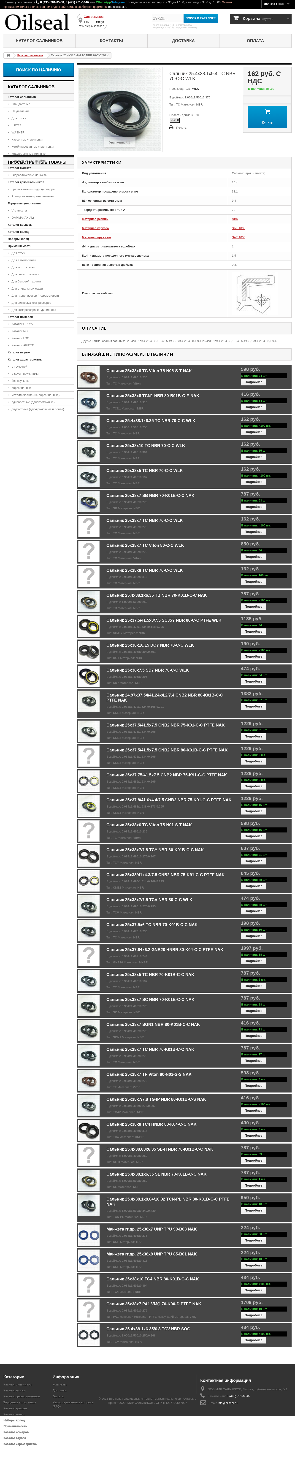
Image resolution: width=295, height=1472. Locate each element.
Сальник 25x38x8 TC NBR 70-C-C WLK (144, 570)
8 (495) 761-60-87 (77, 2)
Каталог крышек (20, 224)
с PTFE (16, 125)
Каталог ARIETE (22, 345)
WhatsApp (103, 2)
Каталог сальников (39, 40)
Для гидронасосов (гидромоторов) (35, 295)
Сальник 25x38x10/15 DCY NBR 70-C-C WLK (150, 645)
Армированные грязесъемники (32, 196)
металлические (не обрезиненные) (35, 395)
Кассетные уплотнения (27, 139)
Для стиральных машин (27, 288)
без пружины (20, 380)
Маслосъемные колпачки (28, 153)
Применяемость (19, 246)
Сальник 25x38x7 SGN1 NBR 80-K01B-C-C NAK (153, 1024)
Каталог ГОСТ (21, 338)
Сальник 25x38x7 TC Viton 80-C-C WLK (145, 545)
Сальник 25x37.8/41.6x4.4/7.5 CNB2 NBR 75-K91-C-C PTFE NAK (169, 800)
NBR (235, 219)
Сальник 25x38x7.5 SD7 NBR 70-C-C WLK (147, 670)
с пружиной (19, 366)
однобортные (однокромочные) (33, 402)
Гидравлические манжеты (29, 175)
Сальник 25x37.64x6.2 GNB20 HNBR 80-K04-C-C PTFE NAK (164, 949)
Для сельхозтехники (25, 274)
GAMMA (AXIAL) (22, 217)
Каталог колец (18, 231)
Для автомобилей (23, 260)
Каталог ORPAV (22, 324)
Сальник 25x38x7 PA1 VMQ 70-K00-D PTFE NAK (153, 1304)
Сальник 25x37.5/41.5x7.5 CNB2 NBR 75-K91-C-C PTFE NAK (165, 725)
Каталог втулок (19, 352)
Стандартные (20, 104)
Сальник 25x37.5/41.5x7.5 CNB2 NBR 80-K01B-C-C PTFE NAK (167, 750)
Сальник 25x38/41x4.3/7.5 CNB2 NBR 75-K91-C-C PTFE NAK (165, 875)
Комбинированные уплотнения (32, 146)
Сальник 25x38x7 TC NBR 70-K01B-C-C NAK (150, 1049)
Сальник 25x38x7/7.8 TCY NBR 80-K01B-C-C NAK (155, 850)
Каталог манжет (19, 168)
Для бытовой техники (26, 281)
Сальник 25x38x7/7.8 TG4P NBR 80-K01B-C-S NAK (156, 1099)
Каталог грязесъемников (26, 182)
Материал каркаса (95, 228)
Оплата (255, 40)
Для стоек (18, 253)
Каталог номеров (20, 317)
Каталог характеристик (25, 359)
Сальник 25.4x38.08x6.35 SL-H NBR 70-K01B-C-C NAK (159, 1149)
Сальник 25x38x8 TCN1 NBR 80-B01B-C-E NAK (152, 395)
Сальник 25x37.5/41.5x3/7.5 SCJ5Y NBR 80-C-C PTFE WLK (164, 620)
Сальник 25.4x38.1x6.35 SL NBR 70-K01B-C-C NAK (156, 1174)
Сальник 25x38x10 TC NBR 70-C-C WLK (145, 445)
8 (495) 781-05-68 (52, 2)
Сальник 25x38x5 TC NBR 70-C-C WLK (144, 470)
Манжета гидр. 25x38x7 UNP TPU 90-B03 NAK (151, 1229)
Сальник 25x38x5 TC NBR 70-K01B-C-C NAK (150, 974)
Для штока (18, 118)
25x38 (175, 120)
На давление (20, 111)
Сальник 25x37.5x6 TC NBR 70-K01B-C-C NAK (152, 924)
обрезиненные (21, 388)
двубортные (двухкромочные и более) (37, 409)
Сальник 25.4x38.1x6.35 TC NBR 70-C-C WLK (150, 420)
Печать (181, 127)
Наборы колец (18, 239)
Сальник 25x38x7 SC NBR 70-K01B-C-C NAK (150, 999)
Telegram (118, 2)
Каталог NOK (20, 331)
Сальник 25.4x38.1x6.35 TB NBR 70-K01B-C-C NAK (156, 595)
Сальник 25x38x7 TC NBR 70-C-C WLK (144, 520)
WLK (195, 88)
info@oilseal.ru (117, 6)
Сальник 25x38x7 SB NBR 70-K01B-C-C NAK (150, 495)
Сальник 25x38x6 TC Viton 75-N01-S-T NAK (149, 825)
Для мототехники (23, 267)
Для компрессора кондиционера (33, 310)
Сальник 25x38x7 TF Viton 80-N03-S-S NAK (149, 1074)
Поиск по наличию (38, 70)
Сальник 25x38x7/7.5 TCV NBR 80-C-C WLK (149, 899)
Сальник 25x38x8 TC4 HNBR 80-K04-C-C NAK (151, 1124)
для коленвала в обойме (28, 161)
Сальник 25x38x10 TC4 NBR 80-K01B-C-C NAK (152, 1279)
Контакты (111, 40)
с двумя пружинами (24, 373)
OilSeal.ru (189, 1454)
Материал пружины (96, 237)
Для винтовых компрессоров (31, 302)
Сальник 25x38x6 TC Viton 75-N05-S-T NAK (149, 371)
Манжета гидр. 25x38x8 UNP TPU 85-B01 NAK (151, 1254)
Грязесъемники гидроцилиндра (33, 189)
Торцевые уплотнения (24, 203)
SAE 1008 (238, 228)
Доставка (183, 40)
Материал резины (95, 219)
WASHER (17, 132)
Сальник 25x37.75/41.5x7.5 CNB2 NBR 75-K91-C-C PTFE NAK (166, 775)
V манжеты (19, 210)
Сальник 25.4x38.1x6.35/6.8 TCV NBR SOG (148, 1329)
